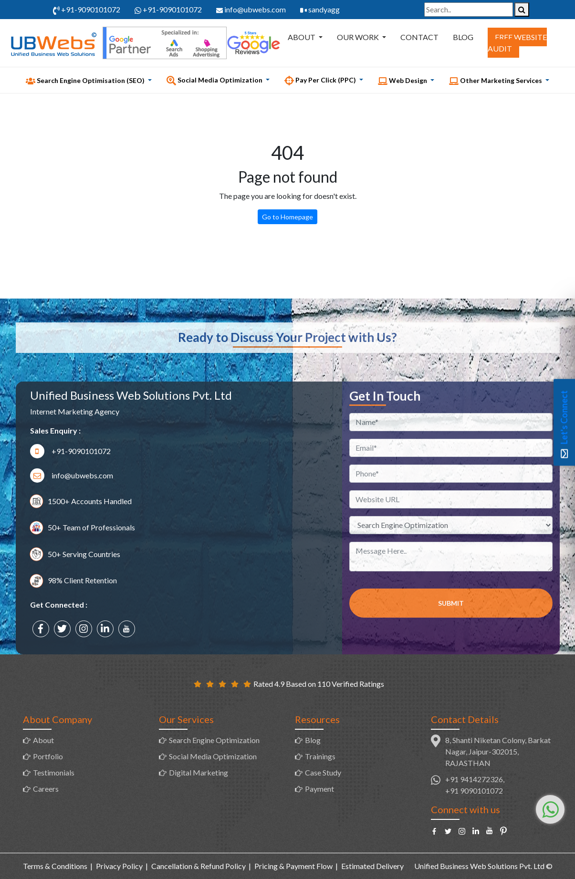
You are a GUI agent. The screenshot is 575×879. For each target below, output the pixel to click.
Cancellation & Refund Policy (198, 865)
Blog (463, 36)
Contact (419, 36)
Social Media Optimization (213, 756)
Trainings (320, 756)
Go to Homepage (287, 217)
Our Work (358, 36)
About (302, 36)
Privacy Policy (119, 865)
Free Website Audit (517, 42)
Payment (319, 788)
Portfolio (48, 756)
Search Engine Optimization (214, 740)
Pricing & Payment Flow (293, 865)
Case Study (323, 772)
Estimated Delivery (372, 865)
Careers (46, 788)
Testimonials (53, 772)
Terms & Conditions (55, 865)
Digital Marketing (198, 772)
